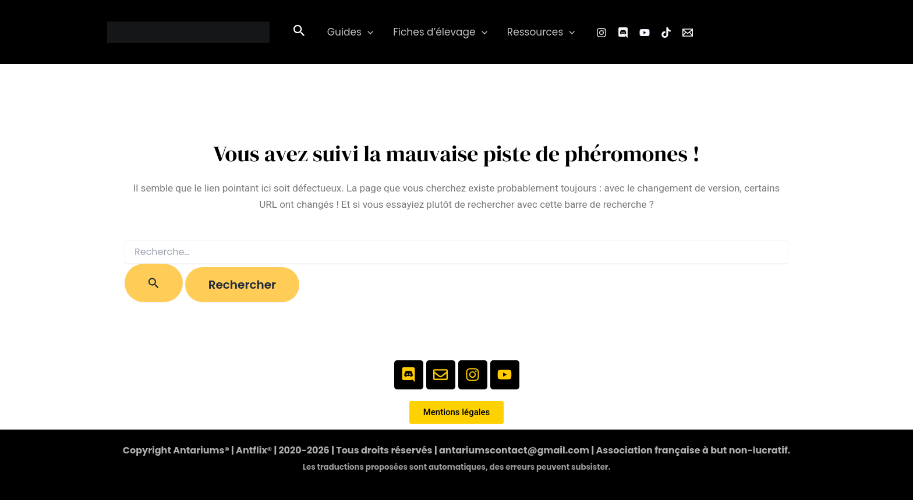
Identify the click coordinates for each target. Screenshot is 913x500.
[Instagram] (601, 32)
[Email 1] (687, 32)
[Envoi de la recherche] (154, 283)
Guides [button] (350, 32)
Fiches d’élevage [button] (440, 32)
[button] (299, 32)
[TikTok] (666, 32)
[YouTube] (644, 32)
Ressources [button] (541, 32)
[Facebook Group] (623, 32)
